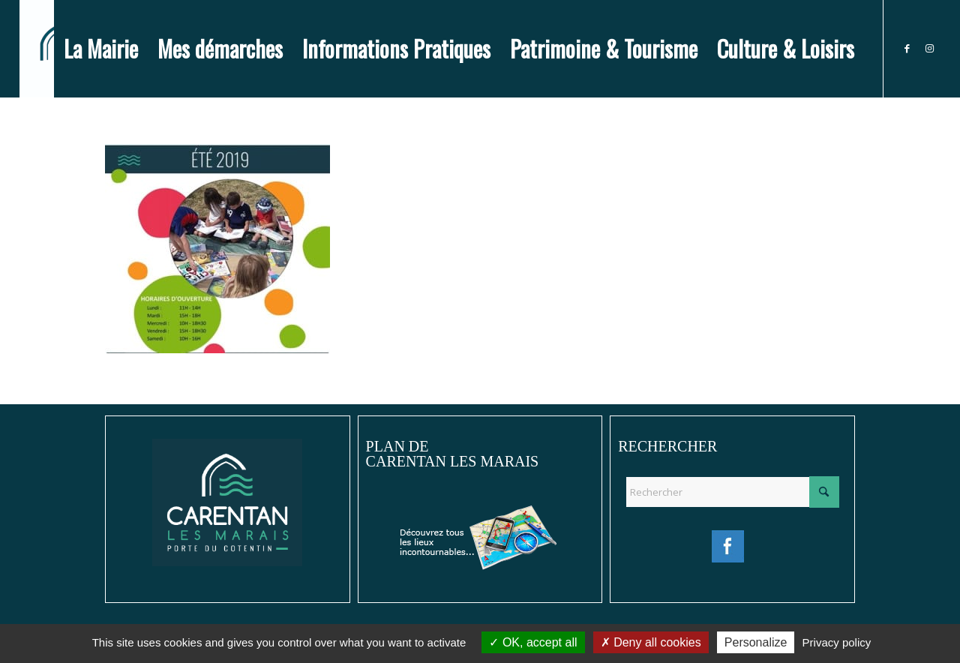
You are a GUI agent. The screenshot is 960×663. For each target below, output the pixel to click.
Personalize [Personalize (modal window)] (756, 642)
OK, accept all (533, 642)
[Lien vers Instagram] (929, 48)
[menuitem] (101, 49)
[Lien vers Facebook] (907, 48)
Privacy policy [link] (837, 642)
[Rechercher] (732, 492)
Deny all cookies (651, 642)
